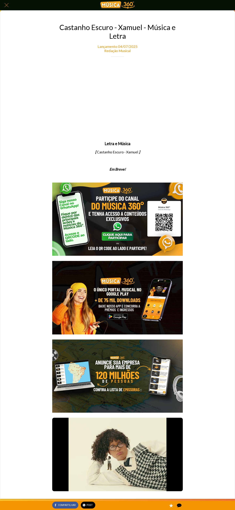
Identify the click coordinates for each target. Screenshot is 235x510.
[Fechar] (6, 5)
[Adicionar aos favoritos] (171, 505)
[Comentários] (179, 505)
